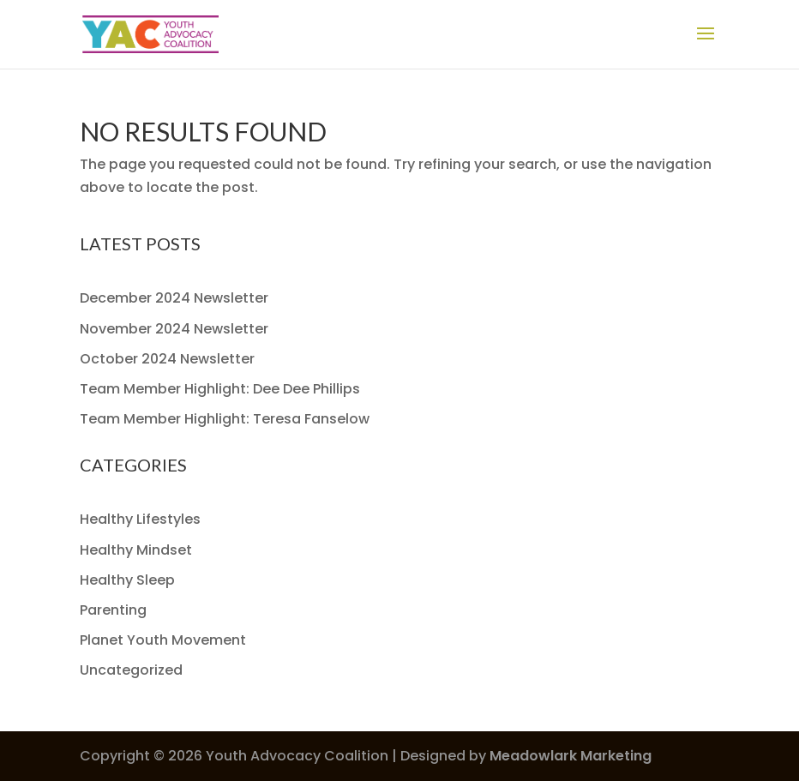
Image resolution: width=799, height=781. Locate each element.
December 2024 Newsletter (174, 298)
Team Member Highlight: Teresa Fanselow (224, 419)
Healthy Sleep (127, 580)
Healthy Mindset (136, 550)
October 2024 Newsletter (167, 359)
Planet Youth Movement (163, 640)
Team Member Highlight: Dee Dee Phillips (220, 389)
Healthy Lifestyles (140, 519)
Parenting (113, 610)
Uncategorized (131, 670)
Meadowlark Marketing (571, 756)
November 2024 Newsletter (174, 329)
